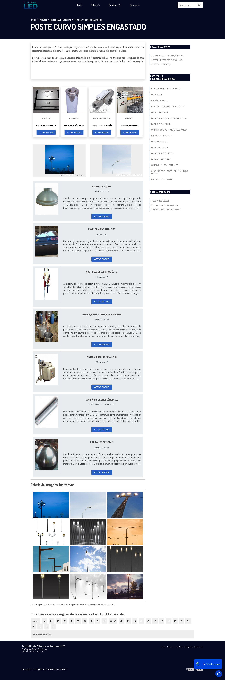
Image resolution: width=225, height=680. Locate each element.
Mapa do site (198, 646)
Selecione (35, 621)
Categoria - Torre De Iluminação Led (164, 205)
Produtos (179, 646)
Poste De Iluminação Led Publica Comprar (166, 60)
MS (168, 621)
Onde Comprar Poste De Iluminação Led (168, 106)
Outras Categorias (160, 192)
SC (78, 621)
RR (40, 627)
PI (181, 621)
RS (85, 621)
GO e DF (113, 621)
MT (162, 621)
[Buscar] (199, 5)
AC (135, 621)
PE (91, 621)
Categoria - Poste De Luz (160, 201)
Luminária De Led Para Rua (162, 179)
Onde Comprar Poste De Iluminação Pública (167, 56)
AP (148, 621)
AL (141, 621)
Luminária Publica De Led (162, 136)
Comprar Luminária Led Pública (164, 165)
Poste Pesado (157, 94)
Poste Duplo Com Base (160, 124)
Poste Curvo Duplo (159, 112)
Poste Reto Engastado (161, 159)
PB (175, 621)
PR (71, 621)
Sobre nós (95, 5)
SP (65, 621)
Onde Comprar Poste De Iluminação (166, 89)
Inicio (79, 5)
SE (46, 627)
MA (155, 621)
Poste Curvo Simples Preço (161, 64)
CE (104, 621)
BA (98, 621)
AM (121, 621)
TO (53, 627)
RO (33, 627)
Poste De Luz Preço (159, 147)
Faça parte (135, 5)
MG (51, 621)
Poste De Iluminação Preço (162, 153)
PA (128, 621)
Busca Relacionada (160, 46)
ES (58, 621)
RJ (44, 621)
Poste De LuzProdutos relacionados (162, 77)
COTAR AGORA (46, 132)
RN (188, 621)
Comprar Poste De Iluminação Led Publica (169, 130)
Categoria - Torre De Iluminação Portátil (166, 209)
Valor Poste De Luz (159, 141)
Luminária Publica (159, 100)
